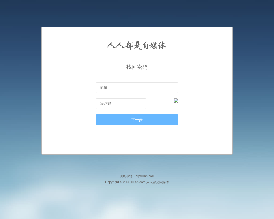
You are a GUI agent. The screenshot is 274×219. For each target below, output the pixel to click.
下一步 (137, 120)
